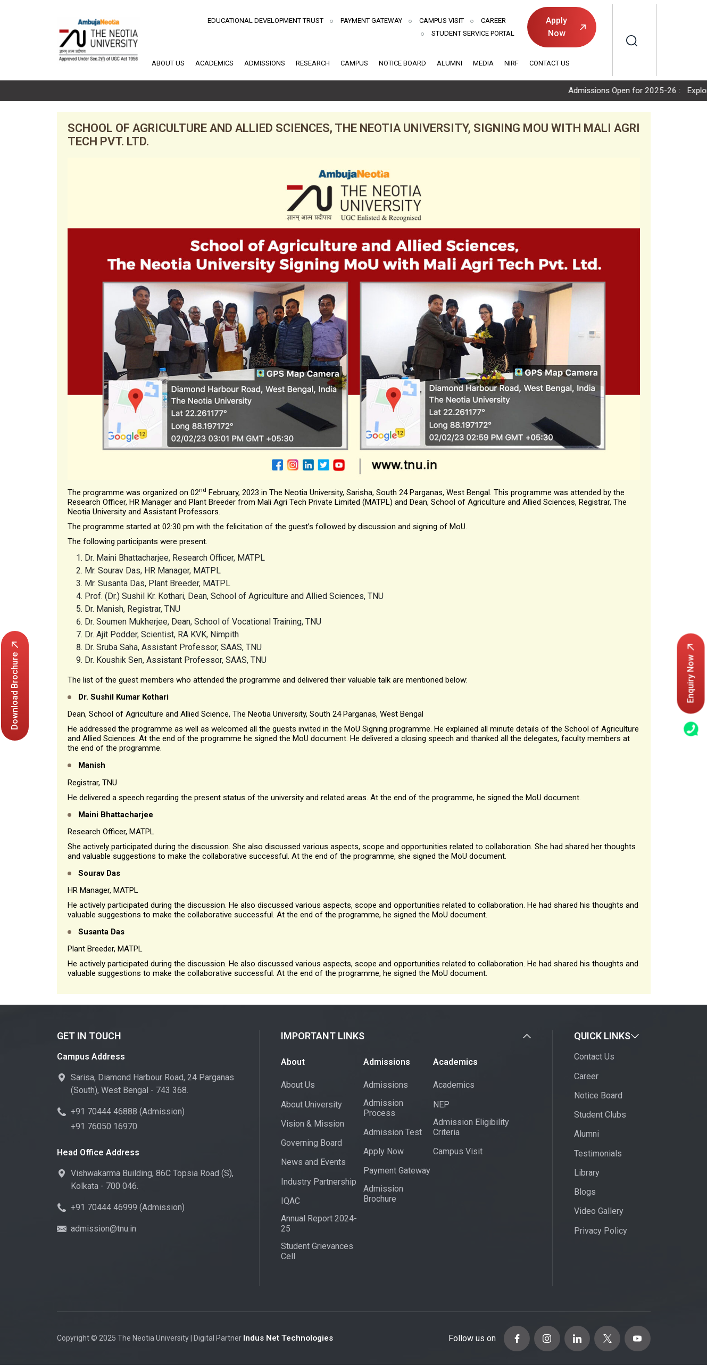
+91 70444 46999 (104, 1208)
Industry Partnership (318, 1182)
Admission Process (383, 1108)
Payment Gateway (371, 20)
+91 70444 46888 (104, 1112)
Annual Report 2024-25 (319, 1224)
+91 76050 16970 (104, 1127)
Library (587, 1173)
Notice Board (402, 63)
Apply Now (565, 26)
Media (483, 63)
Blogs (585, 1192)
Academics (214, 63)
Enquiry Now (691, 673)
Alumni (449, 63)
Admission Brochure (383, 1194)
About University (311, 1105)
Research (313, 63)
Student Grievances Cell (317, 1252)
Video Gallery (598, 1212)
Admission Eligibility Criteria (471, 1128)
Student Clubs (600, 1115)
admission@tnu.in (103, 1229)
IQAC (290, 1201)
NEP (441, 1105)
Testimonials (598, 1154)
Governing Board (311, 1143)
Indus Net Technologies (285, 1336)
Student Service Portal (472, 33)
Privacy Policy (600, 1231)
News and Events (313, 1163)
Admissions (264, 63)
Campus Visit (441, 20)
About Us (168, 63)
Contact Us (549, 63)
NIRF (511, 63)
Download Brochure (15, 686)
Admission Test (392, 1133)
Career (493, 20)
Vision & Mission (312, 1124)
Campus (354, 63)
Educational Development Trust (265, 20)
